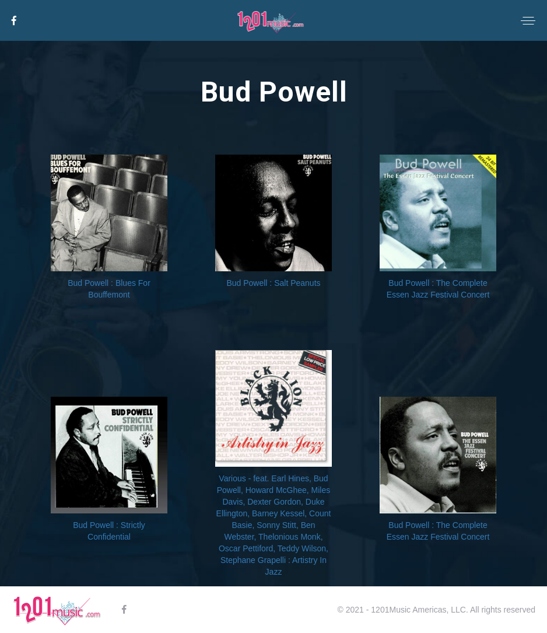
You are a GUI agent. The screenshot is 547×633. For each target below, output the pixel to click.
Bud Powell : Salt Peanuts (273, 283)
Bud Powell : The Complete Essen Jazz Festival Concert (438, 288)
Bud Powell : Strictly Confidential (109, 530)
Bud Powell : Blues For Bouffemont (109, 288)
